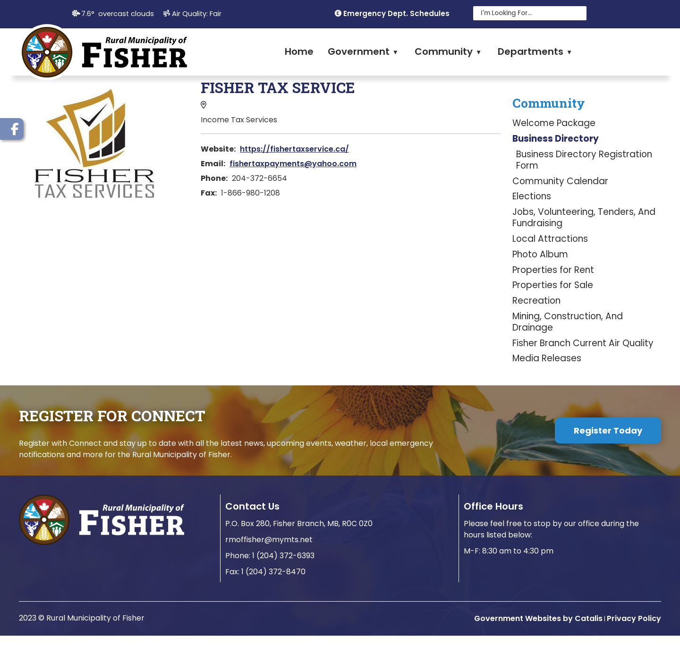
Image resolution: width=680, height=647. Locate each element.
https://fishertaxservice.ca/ (471, 149)
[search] (524, 13)
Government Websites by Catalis (538, 629)
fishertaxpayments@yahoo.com (470, 163)
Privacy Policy (634, 629)
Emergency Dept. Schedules (396, 13)
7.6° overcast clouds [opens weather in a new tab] (117, 13)
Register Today (608, 442)
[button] (577, 13)
